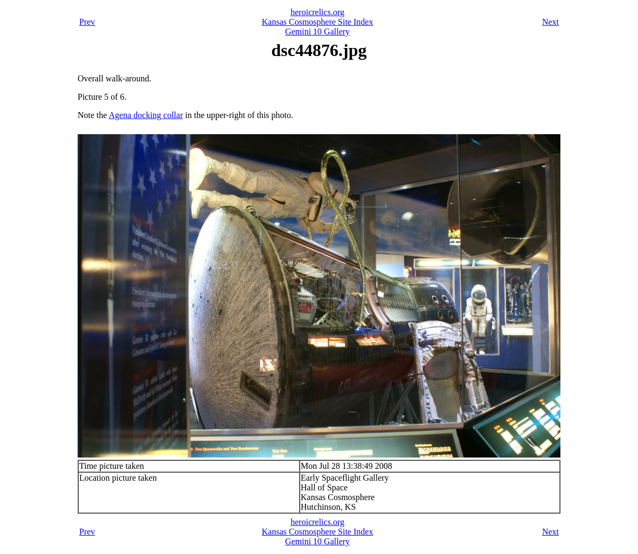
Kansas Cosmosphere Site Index (317, 21)
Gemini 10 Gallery (317, 31)
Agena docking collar (146, 115)
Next (550, 21)
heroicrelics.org (317, 12)
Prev (87, 21)
